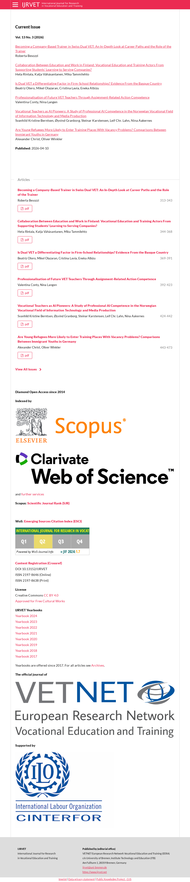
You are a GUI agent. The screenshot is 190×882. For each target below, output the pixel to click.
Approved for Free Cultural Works (40, 601)
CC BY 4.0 (51, 595)
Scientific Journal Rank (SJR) (48, 503)
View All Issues (26, 369)
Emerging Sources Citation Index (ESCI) (53, 521)
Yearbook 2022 (26, 627)
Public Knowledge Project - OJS (113, 879)
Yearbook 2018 (26, 650)
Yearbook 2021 (26, 633)
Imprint (63, 879)
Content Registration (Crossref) (38, 563)
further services (32, 494)
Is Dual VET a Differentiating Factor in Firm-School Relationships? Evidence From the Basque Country (88, 83)
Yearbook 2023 (26, 622)
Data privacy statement (81, 879)
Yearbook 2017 (26, 656)
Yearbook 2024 (26, 616)
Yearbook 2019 (26, 645)
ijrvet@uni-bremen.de (94, 867)
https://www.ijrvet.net (94, 871)
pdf (26, 208)
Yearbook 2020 (26, 639)
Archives (97, 665)
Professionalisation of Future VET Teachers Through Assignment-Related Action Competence (82, 97)
